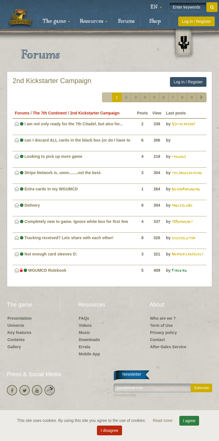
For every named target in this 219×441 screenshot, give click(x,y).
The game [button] (56, 21)
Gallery (14, 347)
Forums (126, 21)
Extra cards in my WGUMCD (49, 189)
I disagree (109, 430)
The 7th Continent (50, 113)
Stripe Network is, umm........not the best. (61, 172)
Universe (15, 325)
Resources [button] (94, 21)
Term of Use (161, 325)
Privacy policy (163, 332)
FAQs (84, 318)
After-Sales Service (168, 347)
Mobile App (89, 354)
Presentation (19, 318)
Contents (16, 339)
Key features (19, 332)
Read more (163, 420)
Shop (155, 21)
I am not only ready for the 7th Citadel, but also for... (71, 124)
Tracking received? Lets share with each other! (66, 237)
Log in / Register (196, 21)
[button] (156, 7)
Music (84, 332)
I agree (189, 420)
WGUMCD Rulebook (43, 270)
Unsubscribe (125, 395)
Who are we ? (163, 318)
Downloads (89, 339)
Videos (85, 325)
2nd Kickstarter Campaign (52, 80)
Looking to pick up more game (51, 156)
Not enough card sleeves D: (48, 254)
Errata (84, 347)
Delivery (30, 205)
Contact (157, 339)
